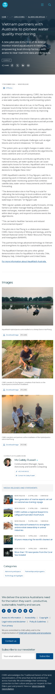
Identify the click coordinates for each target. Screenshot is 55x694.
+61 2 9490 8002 (22, 471)
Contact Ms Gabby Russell (25, 475)
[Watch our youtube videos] (31, 611)
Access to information (11, 617)
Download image (15, 335)
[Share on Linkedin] (23, 65)
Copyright (43, 617)
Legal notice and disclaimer (14, 621)
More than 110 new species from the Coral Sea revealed (33, 553)
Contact (6, 60)
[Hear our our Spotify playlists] (20, 611)
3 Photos (7, 88)
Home (4, 17)
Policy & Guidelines (38, 621)
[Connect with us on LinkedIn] (14, 611)
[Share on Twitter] (17, 65)
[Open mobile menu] (42, 5)
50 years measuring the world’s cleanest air (34, 539)
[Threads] (25, 611)
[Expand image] (27, 306)
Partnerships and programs (34, 571)
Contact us (10, 641)
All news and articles (36, 17)
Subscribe (45, 656)
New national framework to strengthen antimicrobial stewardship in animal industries (32, 527)
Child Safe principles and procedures (35, 633)
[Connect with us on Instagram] (9, 611)
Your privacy (7, 625)
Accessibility (30, 617)
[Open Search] (50, 5)
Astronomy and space (13, 571)
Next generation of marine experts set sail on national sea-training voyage (33, 500)
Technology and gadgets (14, 576)
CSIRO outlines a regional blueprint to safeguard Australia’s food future (31, 513)
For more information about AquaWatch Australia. (24, 261)
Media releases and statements (20, 488)
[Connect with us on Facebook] (4, 611)
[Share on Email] (28, 65)
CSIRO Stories (19, 17)
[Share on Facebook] (12, 65)
